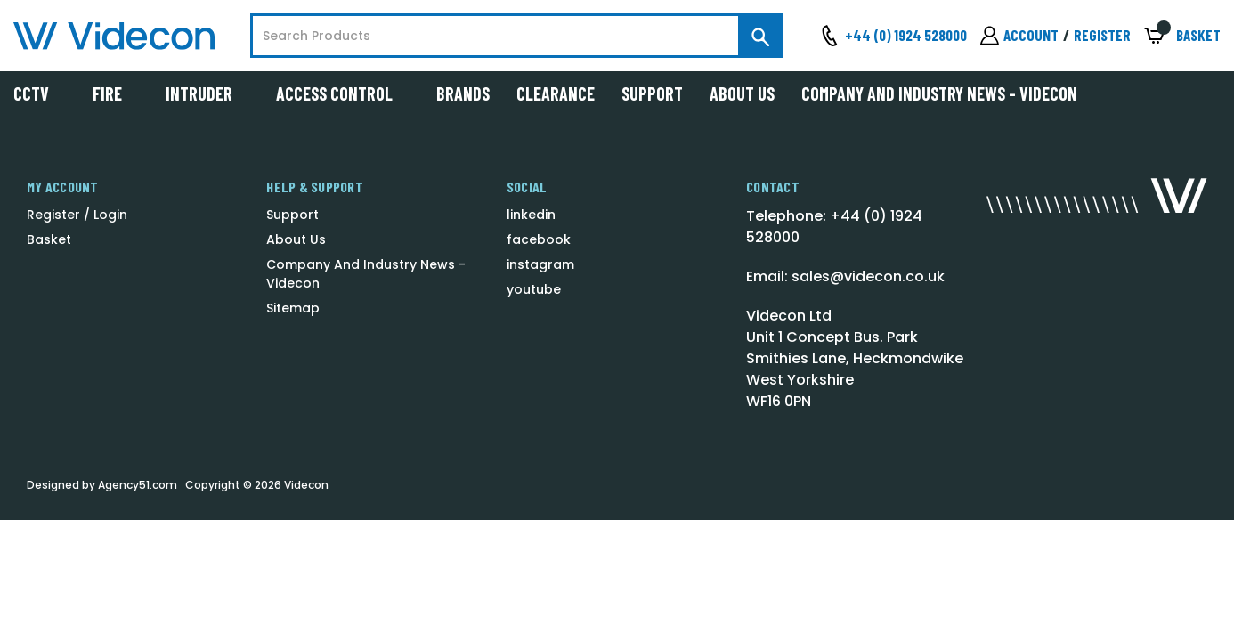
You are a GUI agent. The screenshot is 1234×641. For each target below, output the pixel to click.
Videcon (306, 484)
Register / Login (77, 214)
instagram (540, 264)
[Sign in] (1019, 35)
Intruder (207, 93)
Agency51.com (137, 484)
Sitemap (293, 308)
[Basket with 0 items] (1182, 36)
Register (1102, 35)
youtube (534, 289)
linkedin (531, 214)
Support (652, 93)
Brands (463, 93)
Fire (116, 93)
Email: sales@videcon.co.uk (845, 276)
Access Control (343, 93)
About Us (742, 93)
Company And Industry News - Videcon (939, 93)
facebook (539, 239)
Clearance (555, 93)
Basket (49, 239)
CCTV (39, 93)
